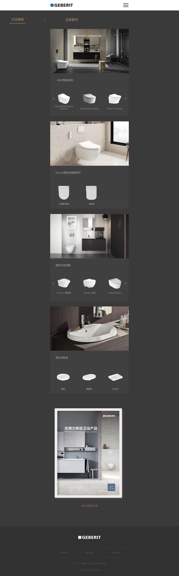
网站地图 (116, 553)
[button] (125, 98)
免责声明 (63, 553)
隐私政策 (89, 553)
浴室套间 (71, 19)
